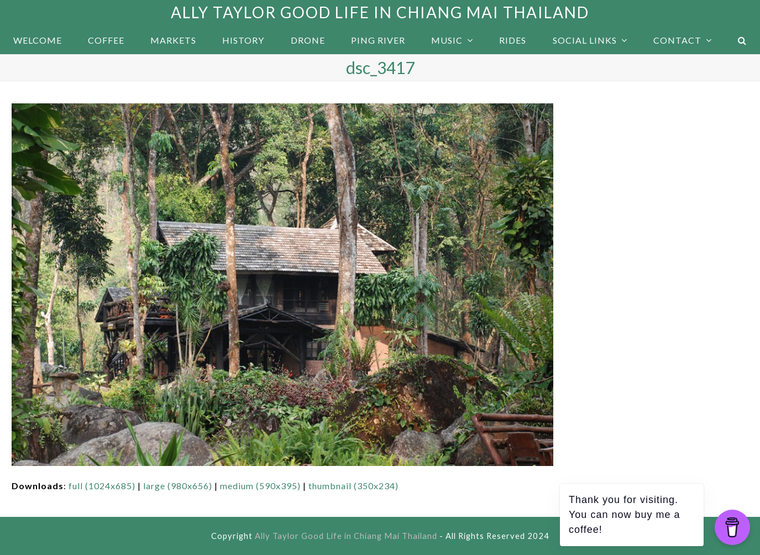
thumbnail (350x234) (353, 485)
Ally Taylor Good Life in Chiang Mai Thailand (380, 12)
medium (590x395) (260, 485)
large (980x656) (177, 485)
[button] (742, 40)
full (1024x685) (102, 485)
